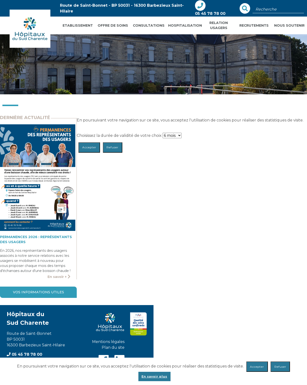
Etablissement (78, 25)
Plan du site (113, 347)
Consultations (149, 25)
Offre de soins (113, 25)
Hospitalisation (184, 25)
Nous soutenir (289, 25)
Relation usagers (218, 25)
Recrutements (254, 25)
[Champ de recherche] (278, 9)
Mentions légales (108, 341)
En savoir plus (154, 376)
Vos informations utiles (38, 292)
